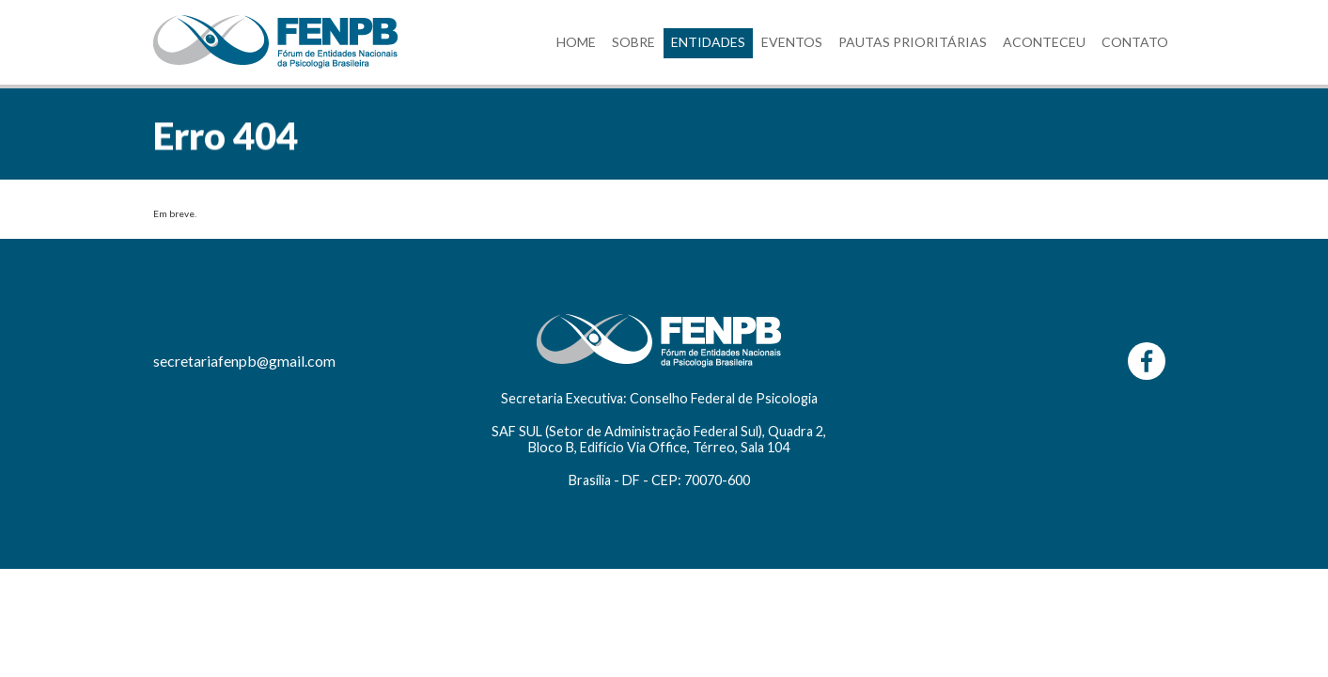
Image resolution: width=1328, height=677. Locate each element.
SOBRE (633, 42)
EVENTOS (791, 42)
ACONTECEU (1044, 42)
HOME (576, 42)
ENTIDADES (708, 42)
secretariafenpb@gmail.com (244, 361)
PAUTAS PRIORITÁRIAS (912, 42)
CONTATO (1134, 42)
